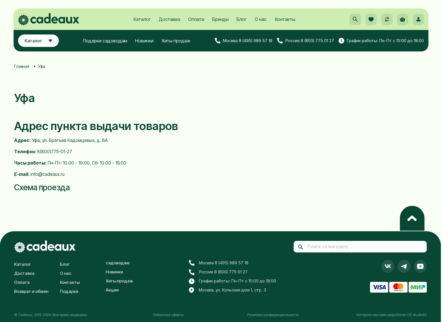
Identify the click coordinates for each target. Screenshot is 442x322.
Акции (112, 290)
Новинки (145, 41)
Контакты (285, 20)
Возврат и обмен (31, 291)
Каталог (142, 20)
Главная (21, 66)
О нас (261, 20)
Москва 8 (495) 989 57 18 (243, 41)
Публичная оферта (168, 315)
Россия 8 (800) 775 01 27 (304, 41)
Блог (241, 20)
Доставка (169, 20)
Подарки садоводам (105, 41)
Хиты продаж (176, 41)
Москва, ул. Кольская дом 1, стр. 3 (227, 290)
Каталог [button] (39, 41)
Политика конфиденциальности (272, 315)
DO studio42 (417, 315)
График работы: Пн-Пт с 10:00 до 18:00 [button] (380, 41)
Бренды (220, 20)
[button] (354, 20)
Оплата (196, 20)
